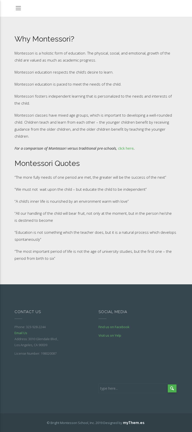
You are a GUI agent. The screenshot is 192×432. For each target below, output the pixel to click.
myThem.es (133, 423)
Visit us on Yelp (109, 335)
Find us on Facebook (114, 327)
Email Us (20, 333)
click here (126, 148)
